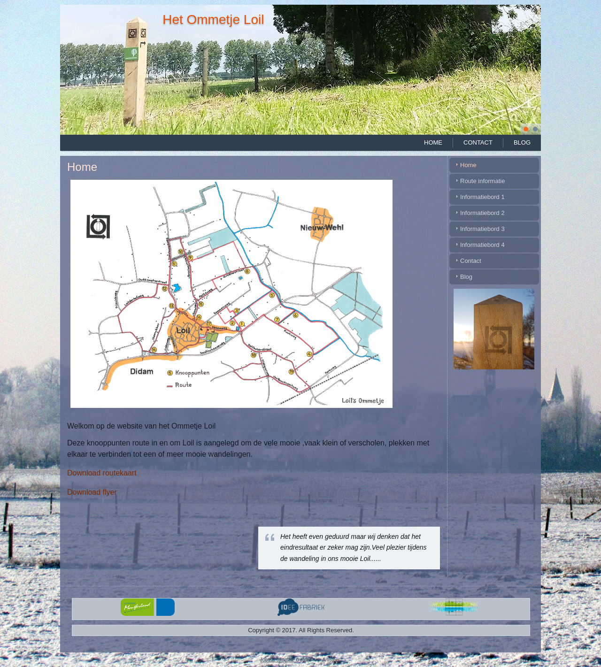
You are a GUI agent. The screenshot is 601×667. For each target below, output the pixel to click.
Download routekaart (102, 473)
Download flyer (92, 492)
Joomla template (277, 659)
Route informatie (482, 180)
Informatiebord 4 (482, 244)
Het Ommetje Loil (213, 19)
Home (433, 142)
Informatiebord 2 (482, 212)
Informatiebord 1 (482, 196)
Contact (478, 142)
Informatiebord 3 (482, 228)
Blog (522, 142)
